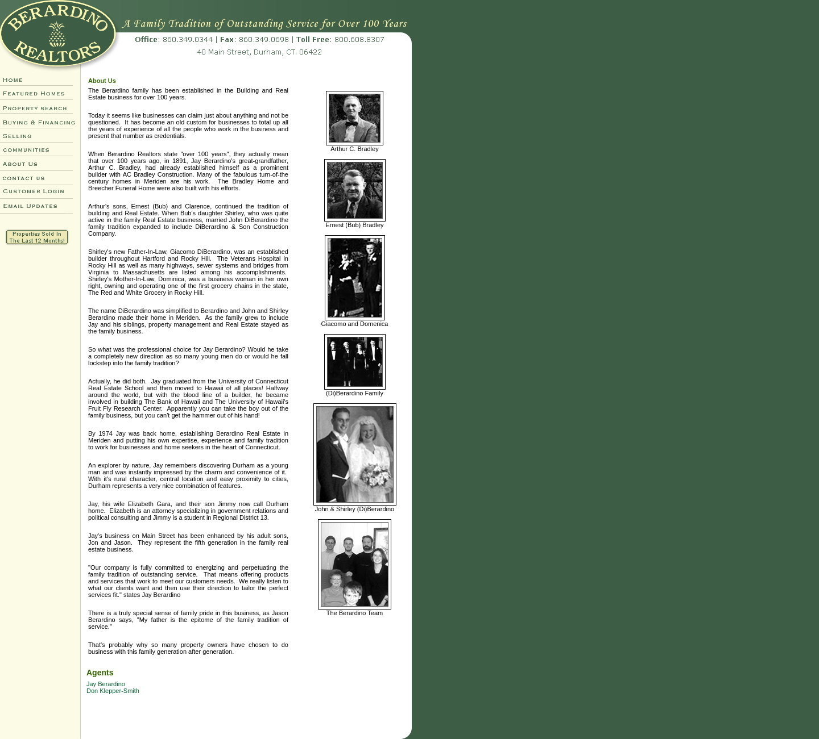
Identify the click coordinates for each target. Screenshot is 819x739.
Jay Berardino (105, 683)
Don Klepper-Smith (112, 690)
